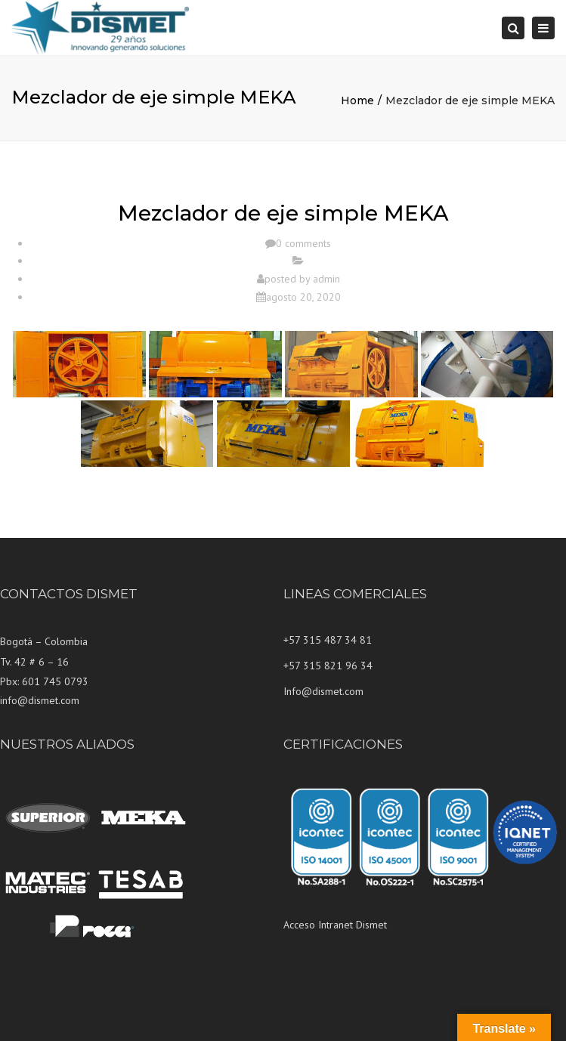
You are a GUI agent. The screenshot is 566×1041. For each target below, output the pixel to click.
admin (326, 279)
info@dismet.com (39, 700)
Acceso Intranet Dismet (335, 924)
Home (357, 100)
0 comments (303, 243)
